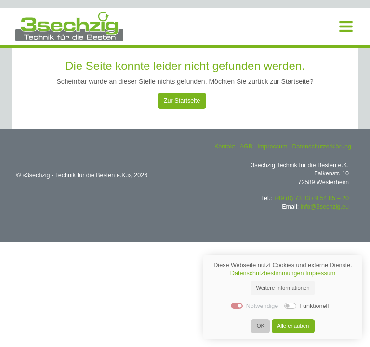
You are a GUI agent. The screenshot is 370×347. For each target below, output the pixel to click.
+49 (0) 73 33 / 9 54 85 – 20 (311, 198)
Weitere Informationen (282, 288)
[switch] (290, 306)
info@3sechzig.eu (325, 206)
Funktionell (314, 306)
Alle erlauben (293, 326)
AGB (246, 146)
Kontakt (224, 146)
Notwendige (262, 306)
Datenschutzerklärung (321, 146)
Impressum (272, 146)
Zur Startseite (182, 100)
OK (260, 326)
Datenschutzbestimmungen (267, 273)
